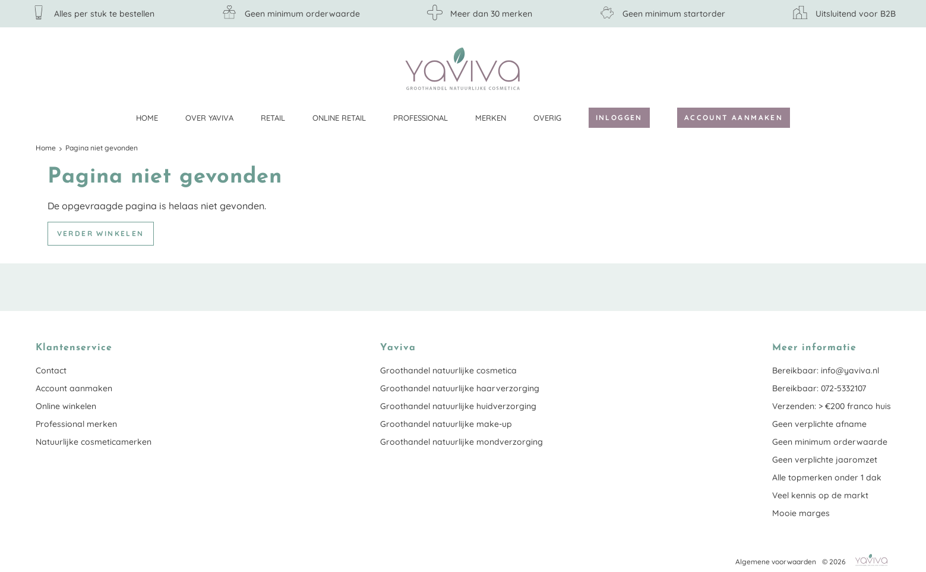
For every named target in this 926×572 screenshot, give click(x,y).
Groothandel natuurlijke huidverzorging (458, 406)
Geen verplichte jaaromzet (824, 459)
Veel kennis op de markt (820, 495)
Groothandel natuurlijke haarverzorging (459, 388)
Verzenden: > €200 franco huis (831, 406)
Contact (51, 370)
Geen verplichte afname (819, 424)
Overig (547, 117)
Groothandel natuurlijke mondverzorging (461, 441)
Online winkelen (66, 406)
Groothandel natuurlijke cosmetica (448, 370)
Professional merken (76, 424)
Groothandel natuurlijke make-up (446, 424)
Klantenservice (882, 68)
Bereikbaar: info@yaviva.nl (825, 370)
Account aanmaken (733, 117)
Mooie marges (801, 513)
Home (147, 117)
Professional (420, 117)
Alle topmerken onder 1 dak (826, 477)
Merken (490, 117)
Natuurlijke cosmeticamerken (93, 441)
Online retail (339, 117)
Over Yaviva (209, 117)
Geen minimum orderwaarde (829, 441)
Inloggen (619, 117)
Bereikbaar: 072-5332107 (819, 388)
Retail (273, 117)
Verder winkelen (100, 233)
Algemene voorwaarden (775, 561)
